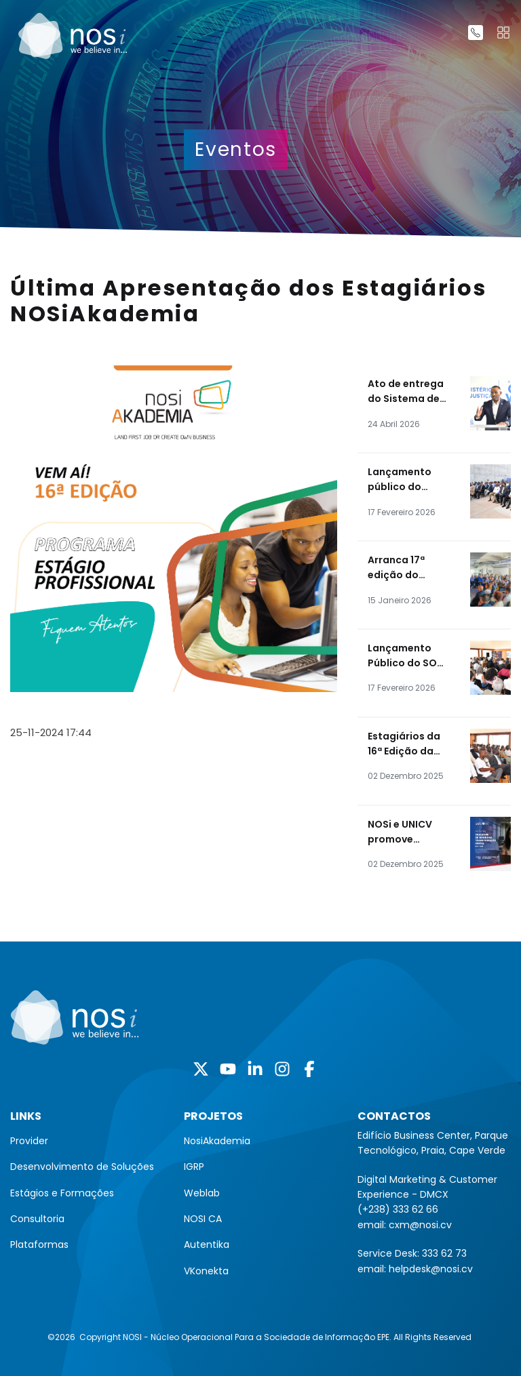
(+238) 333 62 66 (398, 1209)
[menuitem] (86, 1141)
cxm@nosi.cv (420, 1225)
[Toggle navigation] (503, 32)
